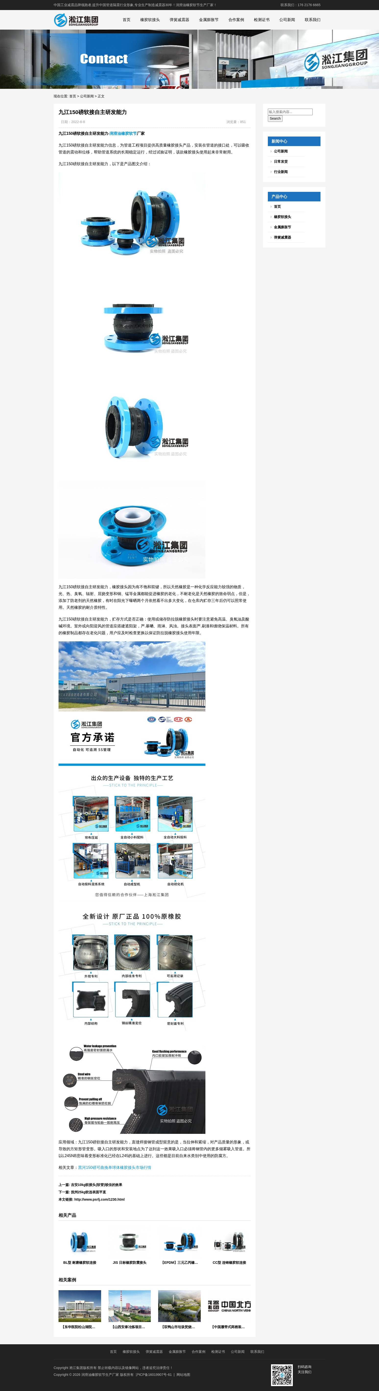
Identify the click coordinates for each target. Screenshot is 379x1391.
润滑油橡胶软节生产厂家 (100, 1375)
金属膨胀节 (209, 20)
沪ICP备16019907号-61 (154, 1375)
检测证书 (262, 20)
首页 (126, 20)
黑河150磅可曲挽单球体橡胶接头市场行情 (114, 1167)
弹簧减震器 (179, 20)
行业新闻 (281, 172)
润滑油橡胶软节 (123, 133)
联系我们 (312, 20)
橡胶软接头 (150, 20)
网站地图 (183, 1375)
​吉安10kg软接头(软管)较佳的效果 (96, 1185)
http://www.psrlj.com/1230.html (99, 1199)
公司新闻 (287, 20)
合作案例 (236, 20)
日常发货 (281, 161)
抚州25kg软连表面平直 (88, 1192)
